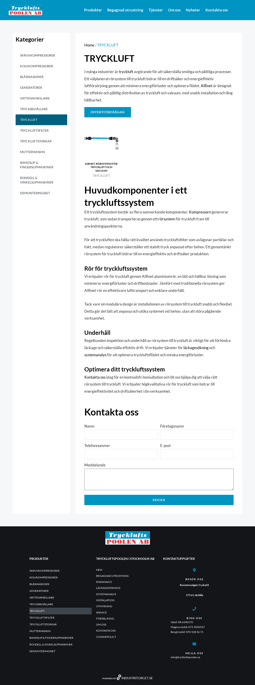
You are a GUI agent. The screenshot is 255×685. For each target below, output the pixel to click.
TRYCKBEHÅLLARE (34, 109)
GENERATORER (31, 87)
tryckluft (126, 71)
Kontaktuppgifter (179, 559)
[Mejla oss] (194, 644)
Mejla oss (194, 653)
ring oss (194, 618)
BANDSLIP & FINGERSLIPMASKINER (36, 165)
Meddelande (95, 465)
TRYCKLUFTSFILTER (34, 130)
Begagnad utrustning (125, 10)
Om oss (174, 10)
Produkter (93, 10)
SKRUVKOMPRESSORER (37, 55)
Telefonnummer (97, 445)
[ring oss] (194, 609)
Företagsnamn (172, 426)
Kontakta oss (216, 10)
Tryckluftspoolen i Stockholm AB (125, 559)
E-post (165, 445)
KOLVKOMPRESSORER (36, 66)
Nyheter (193, 10)
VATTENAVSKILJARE (35, 98)
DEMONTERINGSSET (35, 193)
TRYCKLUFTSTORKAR (36, 141)
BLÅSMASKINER (32, 77)
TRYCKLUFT (28, 120)
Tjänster (156, 10)
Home (89, 45)
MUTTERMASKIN (32, 152)
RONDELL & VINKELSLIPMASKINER (36, 180)
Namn (89, 426)
